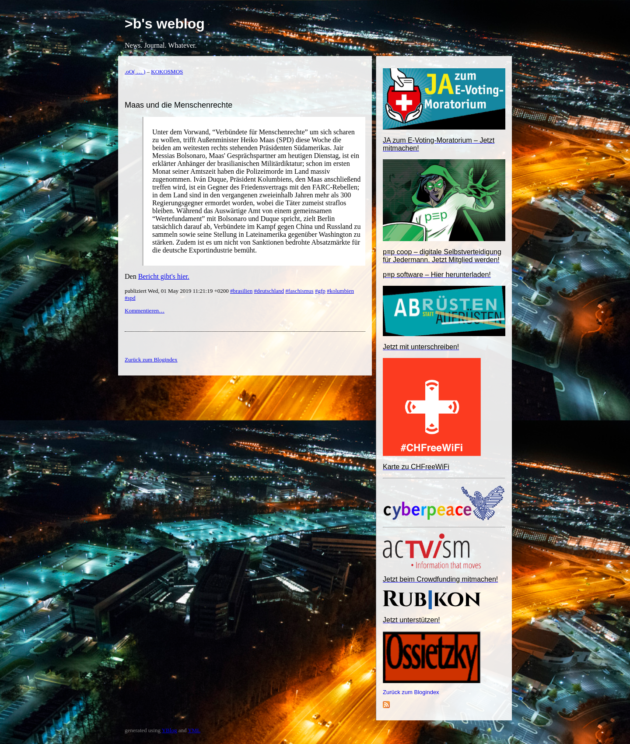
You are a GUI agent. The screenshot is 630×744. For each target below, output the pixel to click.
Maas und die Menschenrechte (178, 105)
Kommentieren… (144, 310)
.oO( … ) (135, 71)
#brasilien (241, 291)
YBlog (169, 730)
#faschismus (299, 291)
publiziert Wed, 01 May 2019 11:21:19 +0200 (177, 291)
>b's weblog (165, 24)
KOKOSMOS (167, 71)
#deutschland (269, 291)
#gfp (320, 291)
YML (194, 730)
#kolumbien (340, 291)
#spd (130, 298)
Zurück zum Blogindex (411, 692)
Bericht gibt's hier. (163, 276)
